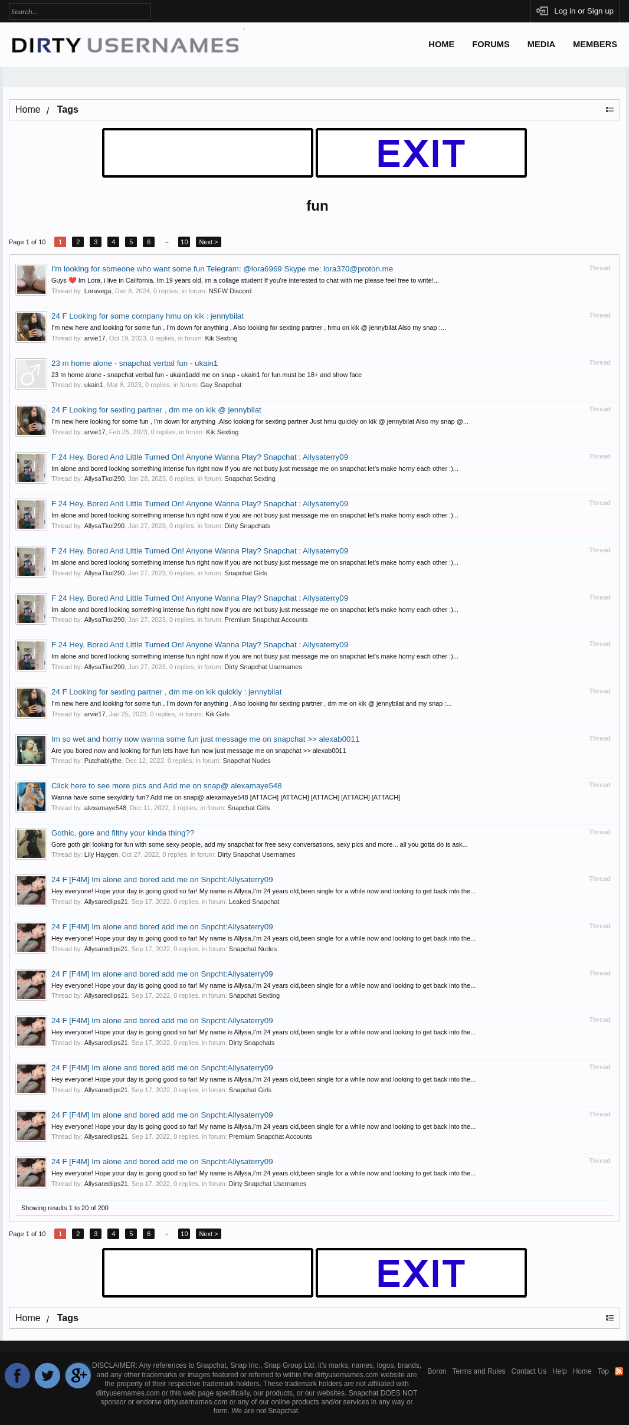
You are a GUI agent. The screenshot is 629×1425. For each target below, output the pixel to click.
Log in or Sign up (584, 10)
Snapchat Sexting (250, 478)
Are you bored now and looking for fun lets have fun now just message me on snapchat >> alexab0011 (198, 750)
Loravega (98, 290)
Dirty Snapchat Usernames (263, 666)
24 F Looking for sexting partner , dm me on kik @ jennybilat (156, 409)
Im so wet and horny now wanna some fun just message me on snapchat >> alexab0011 (205, 739)
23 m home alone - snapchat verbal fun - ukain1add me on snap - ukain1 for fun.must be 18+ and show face (206, 374)
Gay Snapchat (221, 384)
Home (441, 44)
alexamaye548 (105, 807)
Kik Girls (217, 714)
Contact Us (529, 1371)
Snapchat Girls (246, 572)
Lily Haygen (101, 854)
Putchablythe (103, 760)
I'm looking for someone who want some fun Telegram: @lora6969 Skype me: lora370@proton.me (222, 268)
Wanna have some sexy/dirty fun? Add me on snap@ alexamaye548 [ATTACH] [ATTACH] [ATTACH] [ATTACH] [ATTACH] (225, 797)
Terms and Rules (479, 1371)
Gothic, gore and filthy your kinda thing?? (122, 832)
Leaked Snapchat (254, 901)
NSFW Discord (230, 290)
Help (559, 1371)
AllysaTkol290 (104, 478)
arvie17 (95, 338)
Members (595, 44)
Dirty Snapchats (248, 525)
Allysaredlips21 (106, 901)
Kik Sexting (221, 338)
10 (184, 241)
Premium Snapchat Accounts (266, 619)
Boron (437, 1371)
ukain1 (93, 384)
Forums (491, 44)
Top (603, 1371)
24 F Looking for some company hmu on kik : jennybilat (147, 316)
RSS (619, 1371)
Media (541, 44)
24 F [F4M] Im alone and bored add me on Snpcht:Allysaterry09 (162, 879)
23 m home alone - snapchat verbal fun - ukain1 (134, 363)
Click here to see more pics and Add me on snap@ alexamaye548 (166, 785)
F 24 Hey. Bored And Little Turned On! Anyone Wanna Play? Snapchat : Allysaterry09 (199, 457)
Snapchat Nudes (246, 760)
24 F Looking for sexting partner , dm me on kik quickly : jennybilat (166, 691)
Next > (208, 241)
